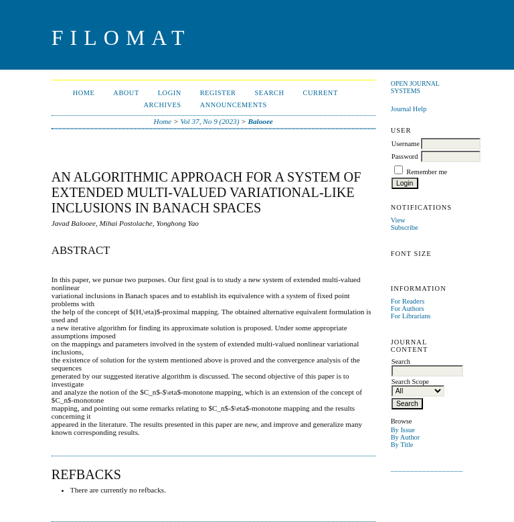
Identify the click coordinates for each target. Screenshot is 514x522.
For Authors (407, 308)
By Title (402, 444)
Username (406, 143)
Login (169, 92)
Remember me (426, 172)
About (126, 92)
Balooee (260, 121)
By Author (405, 437)
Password (405, 156)
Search (269, 92)
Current (320, 92)
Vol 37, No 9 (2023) (209, 121)
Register (218, 92)
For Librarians (411, 316)
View (398, 220)
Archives (162, 105)
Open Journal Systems (415, 87)
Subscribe (404, 227)
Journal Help (408, 109)
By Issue (403, 430)
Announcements (233, 105)
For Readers (408, 301)
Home (84, 92)
